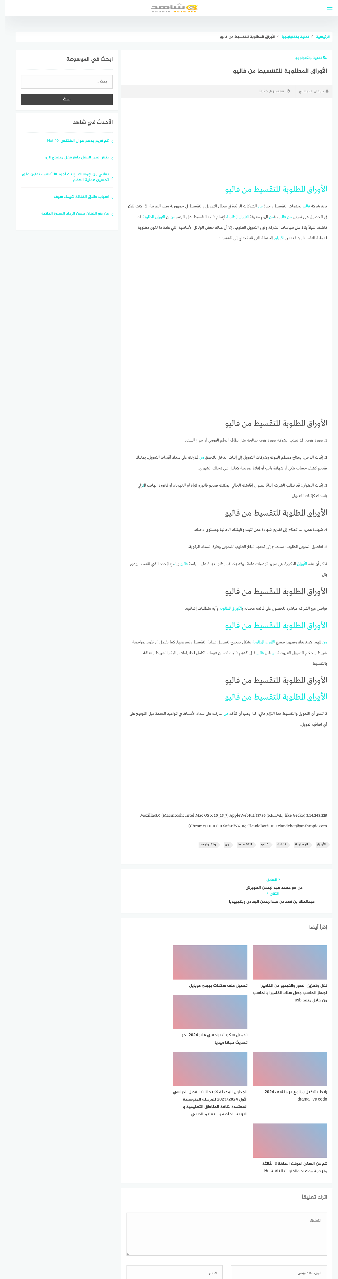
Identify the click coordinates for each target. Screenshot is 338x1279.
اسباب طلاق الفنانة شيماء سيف (76, 197)
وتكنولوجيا (202, 843)
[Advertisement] (221, 141)
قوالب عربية (147, 1261)
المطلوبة (289, 189)
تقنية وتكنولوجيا (305, 58)
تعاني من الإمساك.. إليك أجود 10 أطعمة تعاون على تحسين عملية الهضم (60, 178)
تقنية (276, 843)
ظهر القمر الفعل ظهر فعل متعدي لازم (72, 158)
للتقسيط (262, 189)
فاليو (227, 189)
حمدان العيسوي (308, 91)
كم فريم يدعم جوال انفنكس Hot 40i (73, 141)
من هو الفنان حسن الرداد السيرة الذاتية (70, 214)
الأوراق (312, 189)
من (242, 189)
